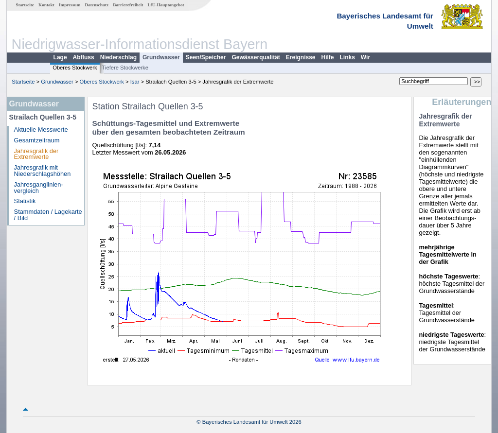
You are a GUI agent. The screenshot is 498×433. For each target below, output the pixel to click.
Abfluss (83, 57)
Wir (365, 57)
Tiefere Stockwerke (125, 67)
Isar (135, 82)
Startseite (25, 4)
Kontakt (46, 4)
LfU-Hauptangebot (165, 4)
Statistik (25, 201)
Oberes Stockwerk (75, 67)
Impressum (69, 4)
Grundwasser (161, 57)
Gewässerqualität (255, 57)
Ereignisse (301, 57)
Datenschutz (97, 4)
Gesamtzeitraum (37, 140)
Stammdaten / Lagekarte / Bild (48, 215)
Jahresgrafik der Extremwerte (36, 154)
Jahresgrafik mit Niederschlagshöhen (42, 170)
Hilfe (327, 57)
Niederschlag (118, 57)
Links (347, 57)
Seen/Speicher (206, 57)
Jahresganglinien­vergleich (38, 187)
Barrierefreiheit (128, 4)
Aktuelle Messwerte (41, 129)
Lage (60, 57)
